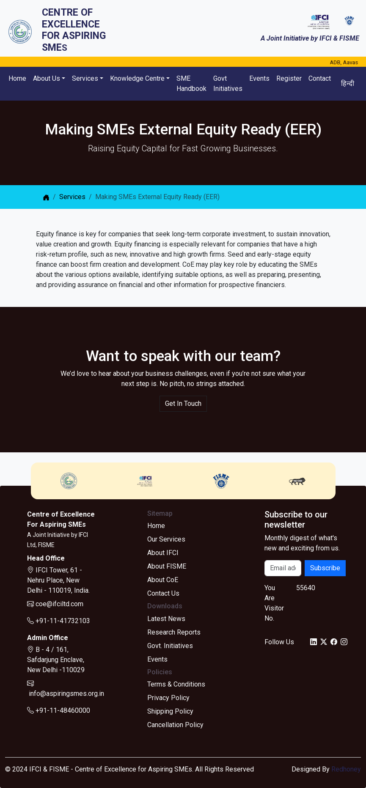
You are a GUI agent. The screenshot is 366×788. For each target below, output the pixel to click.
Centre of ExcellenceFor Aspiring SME (74, 30)
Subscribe (325, 568)
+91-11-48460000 (58, 710)
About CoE (162, 580)
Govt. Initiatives (170, 646)
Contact (319, 78)
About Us (46, 78)
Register (289, 78)
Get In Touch (183, 403)
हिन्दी (347, 83)
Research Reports (174, 632)
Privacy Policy (168, 698)
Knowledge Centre (137, 78)
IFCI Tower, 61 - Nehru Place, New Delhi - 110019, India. (58, 580)
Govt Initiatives (227, 83)
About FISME (166, 566)
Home (17, 78)
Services (85, 78)
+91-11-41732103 (58, 621)
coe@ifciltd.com (55, 604)
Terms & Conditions (176, 684)
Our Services (166, 539)
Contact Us (163, 593)
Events (259, 78)
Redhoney (346, 769)
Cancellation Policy (175, 725)
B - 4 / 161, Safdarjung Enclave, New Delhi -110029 (56, 660)
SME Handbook (191, 83)
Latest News (166, 619)
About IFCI (163, 553)
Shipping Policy (170, 711)
